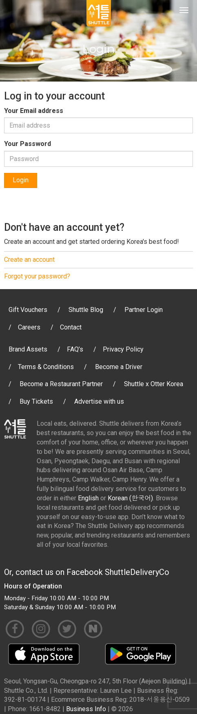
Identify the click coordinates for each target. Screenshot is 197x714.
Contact (71, 327)
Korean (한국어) (130, 498)
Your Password (27, 144)
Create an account (29, 259)
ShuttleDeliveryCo (137, 572)
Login (21, 180)
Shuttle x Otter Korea (153, 384)
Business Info (86, 709)
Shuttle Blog (86, 310)
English (88, 498)
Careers (29, 327)
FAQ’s (75, 349)
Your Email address (33, 111)
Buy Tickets (36, 401)
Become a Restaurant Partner (61, 384)
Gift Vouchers (28, 310)
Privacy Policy (123, 349)
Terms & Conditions (46, 367)
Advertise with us (99, 401)
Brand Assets (28, 349)
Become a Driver (118, 367)
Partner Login (143, 310)
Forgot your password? (37, 276)
